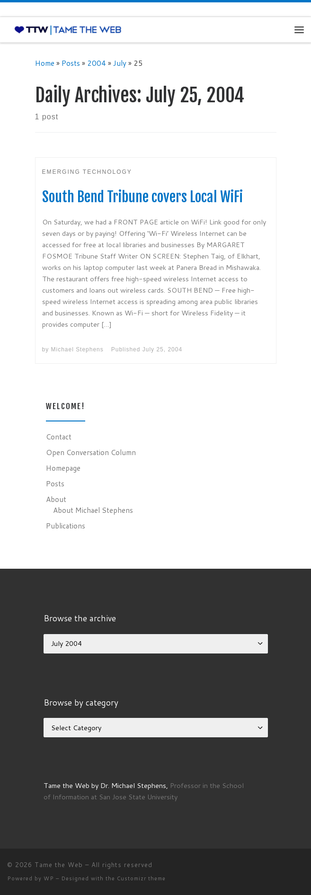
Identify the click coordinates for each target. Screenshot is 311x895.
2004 (96, 63)
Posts (71, 63)
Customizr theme (141, 878)
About (56, 499)
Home (44, 63)
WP (49, 878)
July (119, 63)
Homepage (63, 468)
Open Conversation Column (91, 452)
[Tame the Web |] (68, 29)
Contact (58, 436)
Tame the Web (59, 864)
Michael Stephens (77, 349)
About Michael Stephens (93, 510)
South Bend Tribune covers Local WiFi (142, 197)
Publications (65, 525)
